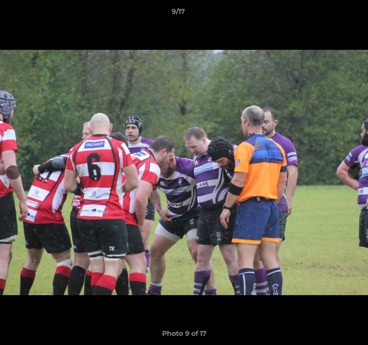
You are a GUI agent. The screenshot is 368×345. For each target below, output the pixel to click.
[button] (333, 14)
